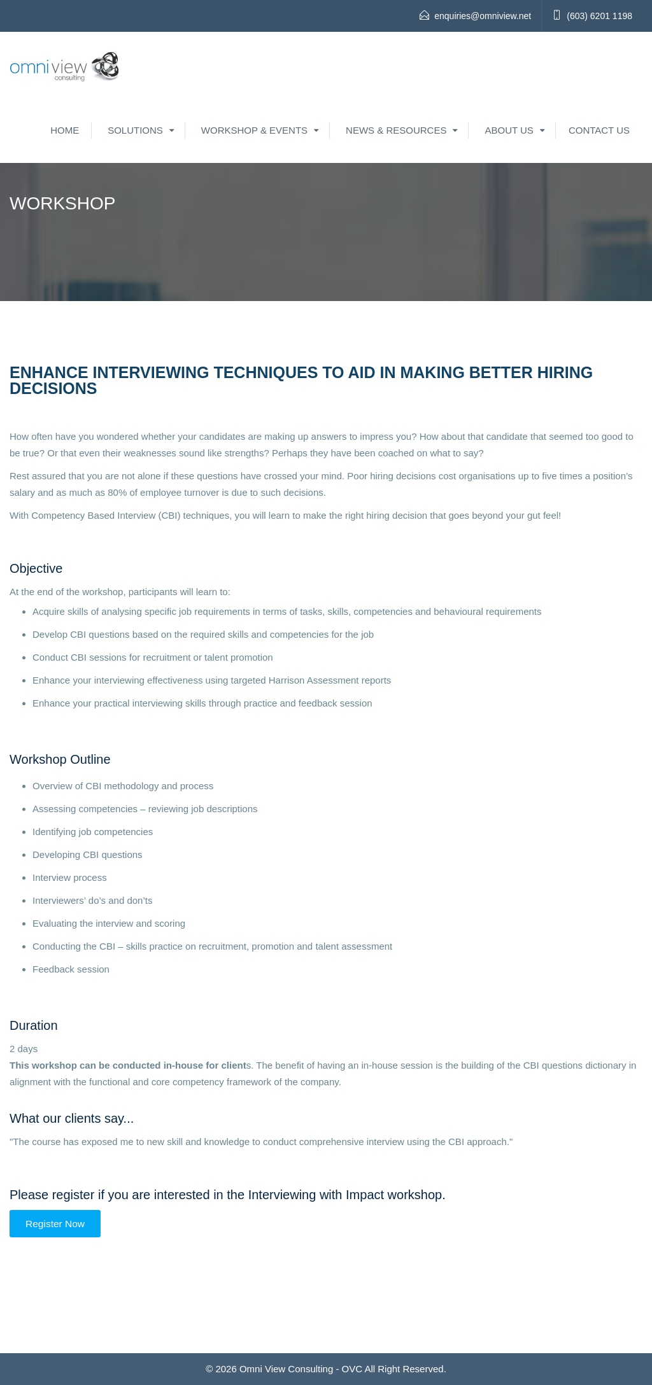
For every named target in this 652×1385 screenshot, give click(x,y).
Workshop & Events (254, 130)
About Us (509, 130)
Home (64, 130)
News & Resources (396, 130)
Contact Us (599, 130)
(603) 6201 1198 (599, 16)
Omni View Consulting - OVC (300, 1368)
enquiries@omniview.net (482, 16)
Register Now (55, 1223)
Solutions (135, 130)
